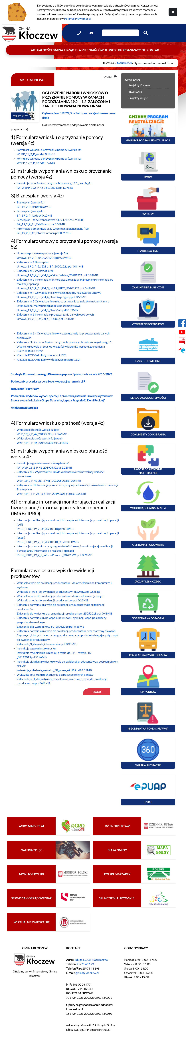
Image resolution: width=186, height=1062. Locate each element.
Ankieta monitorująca (24, 407)
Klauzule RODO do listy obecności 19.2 (41, 355)
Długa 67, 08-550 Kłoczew (91, 959)
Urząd (69, 50)
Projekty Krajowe (139, 85)
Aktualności (41, 50)
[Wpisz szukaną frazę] (120, 32)
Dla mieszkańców (89, 50)
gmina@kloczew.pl (87, 972)
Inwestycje (135, 91)
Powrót (96, 692)
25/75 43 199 (85, 964)
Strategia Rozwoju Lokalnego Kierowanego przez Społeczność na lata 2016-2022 (61, 374)
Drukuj (110, 76)
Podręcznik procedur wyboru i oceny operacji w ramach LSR (48, 381)
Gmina (58, 50)
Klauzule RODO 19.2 (30, 350)
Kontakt (153, 50)
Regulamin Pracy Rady (25, 388)
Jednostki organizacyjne (125, 50)
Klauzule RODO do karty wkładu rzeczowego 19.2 (48, 359)
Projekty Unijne (138, 98)
